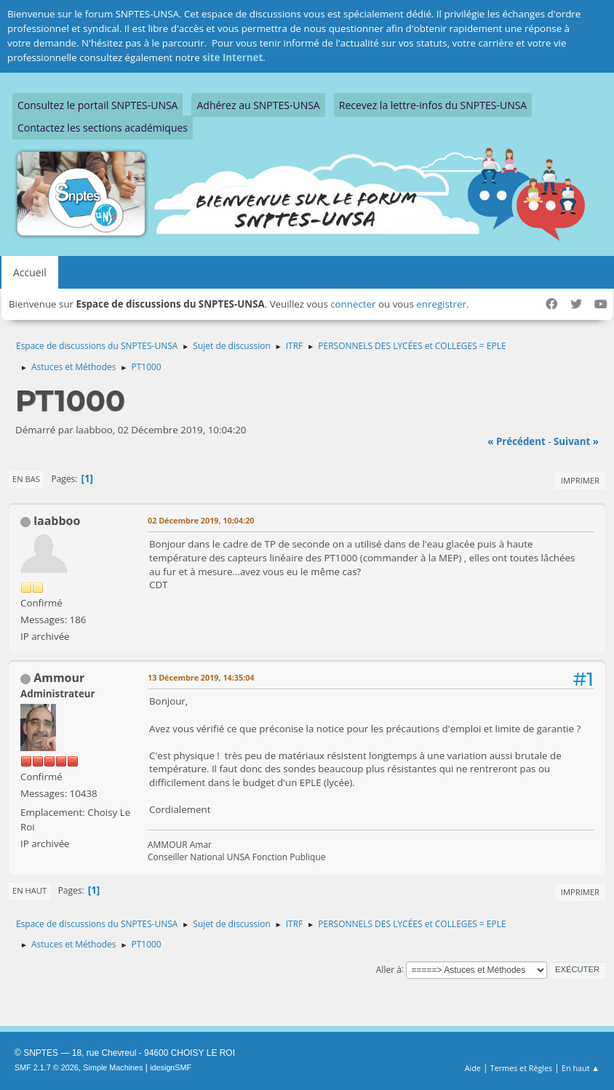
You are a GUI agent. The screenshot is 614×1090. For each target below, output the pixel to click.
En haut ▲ (580, 1067)
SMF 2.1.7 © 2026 (47, 1067)
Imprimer (580, 480)
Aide (473, 1067)
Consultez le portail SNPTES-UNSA (97, 105)
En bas (26, 478)
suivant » (576, 441)
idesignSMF (170, 1067)
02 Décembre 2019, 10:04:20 (201, 520)
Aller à (389, 969)
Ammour (58, 678)
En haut (29, 890)
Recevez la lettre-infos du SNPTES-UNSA (433, 105)
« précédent (516, 441)
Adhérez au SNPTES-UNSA (257, 105)
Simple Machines (113, 1067)
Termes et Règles (521, 1067)
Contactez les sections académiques (102, 128)
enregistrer (441, 303)
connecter (352, 303)
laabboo (56, 521)
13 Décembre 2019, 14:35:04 (201, 677)
